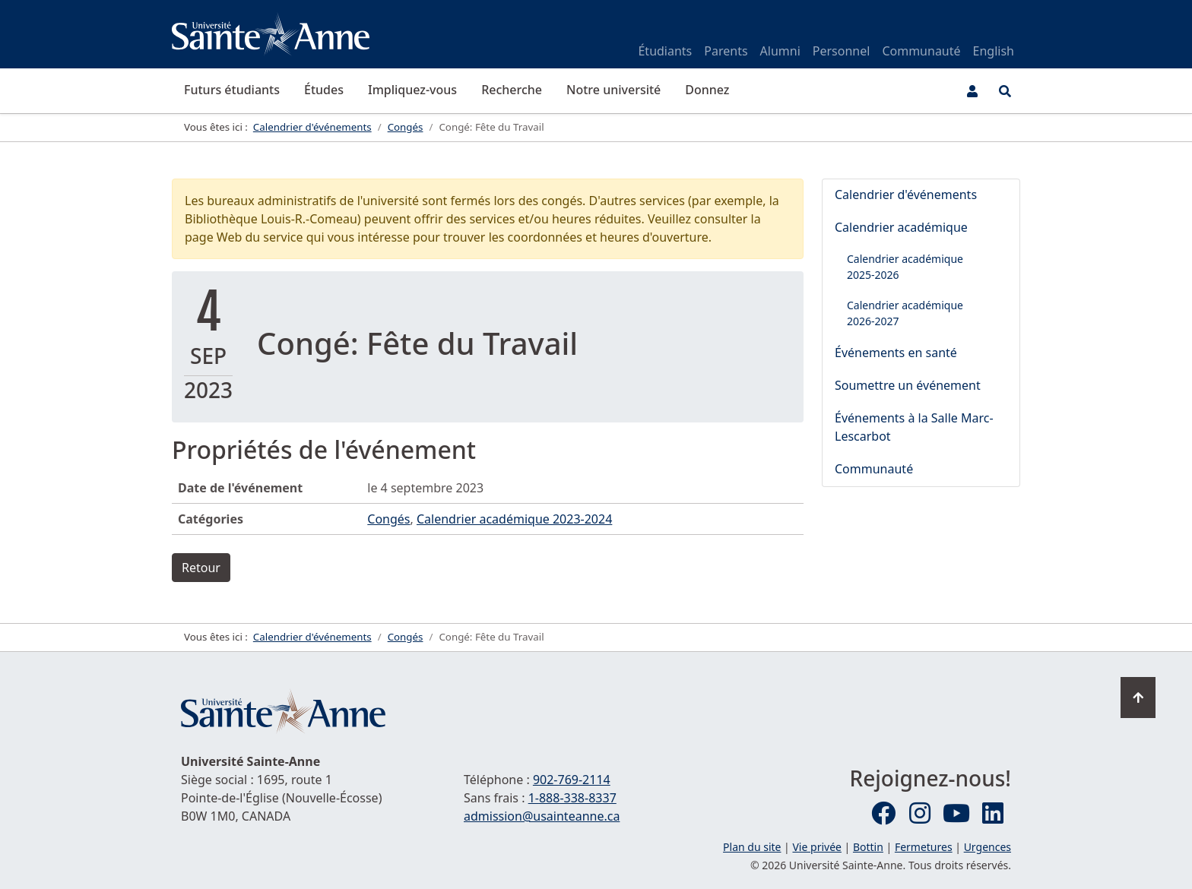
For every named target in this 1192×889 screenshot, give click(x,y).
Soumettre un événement (908, 385)
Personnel (841, 51)
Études (324, 89)
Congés (388, 519)
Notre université (613, 89)
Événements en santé (896, 352)
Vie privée (816, 847)
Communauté (921, 51)
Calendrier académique (901, 227)
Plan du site (752, 847)
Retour (201, 567)
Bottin (868, 847)
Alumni (780, 51)
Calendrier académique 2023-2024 (514, 519)
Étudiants (665, 51)
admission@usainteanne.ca (542, 816)
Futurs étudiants (232, 89)
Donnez (707, 89)
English (993, 51)
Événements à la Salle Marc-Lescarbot (914, 427)
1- (572, 797)
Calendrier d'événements (906, 194)
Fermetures (924, 847)
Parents (725, 51)
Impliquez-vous (412, 89)
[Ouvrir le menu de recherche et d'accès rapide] (1005, 91)
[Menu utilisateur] (972, 91)
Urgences (987, 847)
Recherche (511, 89)
